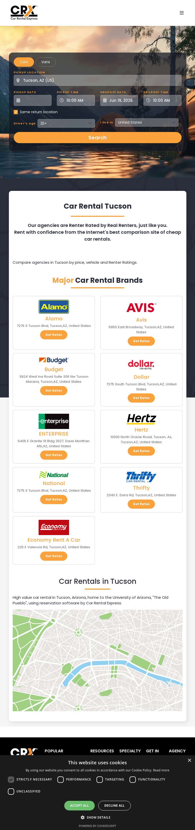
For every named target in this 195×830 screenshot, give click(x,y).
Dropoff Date (113, 92)
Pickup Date (25, 92)
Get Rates (53, 335)
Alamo (53, 318)
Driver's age (25, 123)
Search (97, 137)
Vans (45, 61)
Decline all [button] (114, 805)
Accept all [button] (79, 805)
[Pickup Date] (35, 100)
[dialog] (97, 792)
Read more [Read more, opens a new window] (161, 770)
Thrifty (141, 487)
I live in (106, 122)
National (54, 483)
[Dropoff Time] (165, 100)
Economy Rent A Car (53, 539)
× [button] (189, 760)
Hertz (141, 429)
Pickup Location (29, 72)
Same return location (39, 111)
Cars (24, 61)
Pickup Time (67, 92)
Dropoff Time (155, 92)
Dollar (141, 376)
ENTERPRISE (54, 433)
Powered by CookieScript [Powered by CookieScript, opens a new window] (97, 826)
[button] (97, 817)
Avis (141, 319)
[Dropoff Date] (122, 100)
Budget (53, 369)
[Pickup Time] (79, 100)
